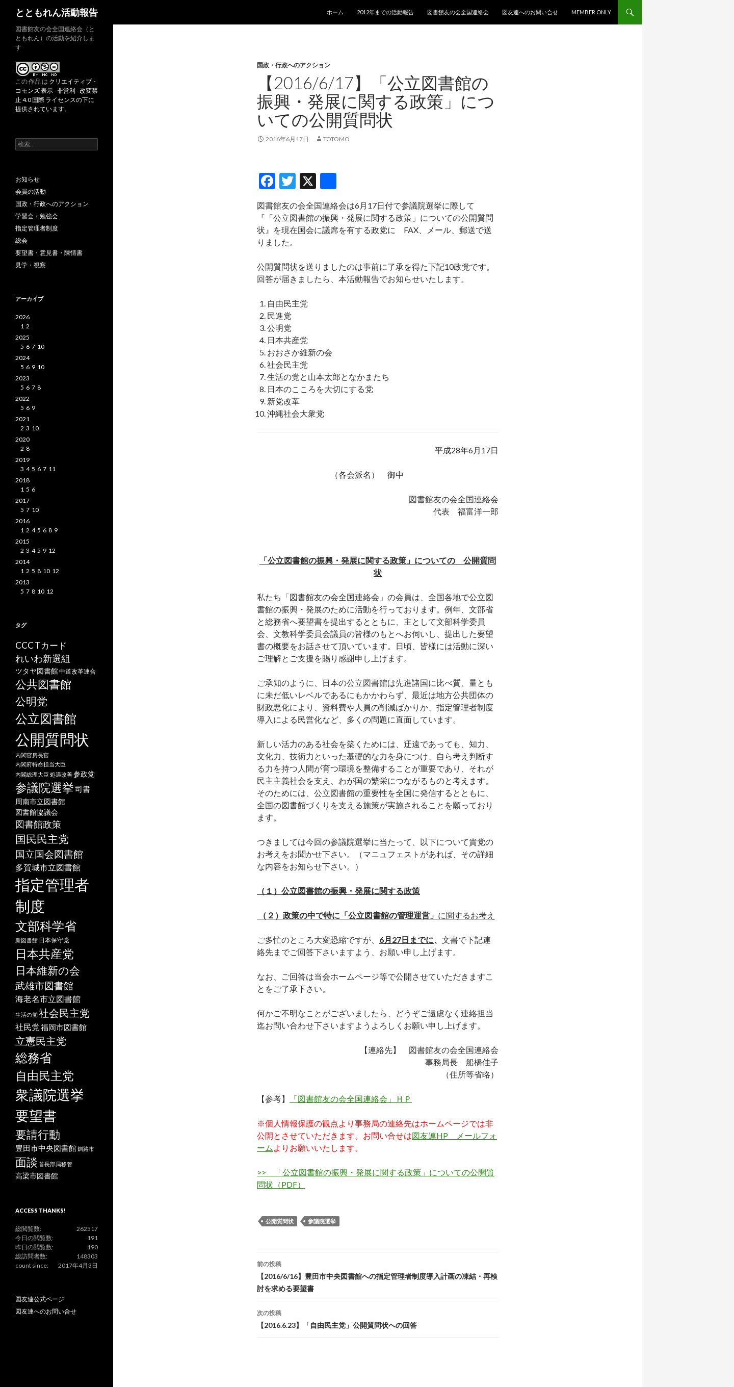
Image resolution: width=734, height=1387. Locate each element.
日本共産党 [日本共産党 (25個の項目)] (44, 953)
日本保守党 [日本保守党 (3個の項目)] (54, 940)
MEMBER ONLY (591, 12)
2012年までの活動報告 (385, 12)
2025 (22, 337)
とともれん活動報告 (56, 12)
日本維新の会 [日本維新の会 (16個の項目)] (47, 970)
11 (52, 469)
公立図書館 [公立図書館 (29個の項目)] (45, 718)
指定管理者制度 (36, 228)
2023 (22, 378)
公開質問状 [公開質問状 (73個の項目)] (52, 739)
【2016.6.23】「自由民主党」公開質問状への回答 (378, 1318)
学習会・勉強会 (36, 216)
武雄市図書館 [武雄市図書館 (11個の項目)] (44, 985)
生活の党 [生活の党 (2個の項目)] (26, 1014)
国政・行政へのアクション (293, 65)
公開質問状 (280, 1221)
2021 (22, 419)
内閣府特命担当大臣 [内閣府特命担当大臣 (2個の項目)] (40, 764)
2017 (22, 500)
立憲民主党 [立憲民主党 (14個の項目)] (40, 1041)
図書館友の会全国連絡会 (458, 12)
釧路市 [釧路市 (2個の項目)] (85, 1148)
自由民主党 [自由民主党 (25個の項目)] (44, 1075)
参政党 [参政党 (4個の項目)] (84, 774)
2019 (22, 460)
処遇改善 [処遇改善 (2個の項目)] (61, 774)
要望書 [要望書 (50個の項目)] (36, 1115)
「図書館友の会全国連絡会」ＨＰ (351, 1098)
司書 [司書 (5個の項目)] (82, 789)
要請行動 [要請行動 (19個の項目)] (37, 1134)
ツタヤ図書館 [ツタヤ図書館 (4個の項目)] (36, 671)
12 (52, 550)
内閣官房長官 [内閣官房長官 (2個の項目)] (32, 755)
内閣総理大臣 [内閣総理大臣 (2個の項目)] (32, 774)
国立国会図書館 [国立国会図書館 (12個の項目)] (49, 854)
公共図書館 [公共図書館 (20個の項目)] (43, 684)
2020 (22, 439)
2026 (22, 317)
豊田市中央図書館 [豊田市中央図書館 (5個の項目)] (45, 1148)
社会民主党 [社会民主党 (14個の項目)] (64, 1013)
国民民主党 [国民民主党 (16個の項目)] (42, 839)
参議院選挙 (322, 1221)
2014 (22, 562)
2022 (22, 398)
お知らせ (27, 179)
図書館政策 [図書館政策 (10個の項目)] (38, 824)
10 (40, 346)
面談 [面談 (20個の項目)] (26, 1162)
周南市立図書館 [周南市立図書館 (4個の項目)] (40, 802)
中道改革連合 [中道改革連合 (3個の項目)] (77, 671)
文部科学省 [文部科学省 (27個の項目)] (45, 926)
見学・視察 (30, 265)
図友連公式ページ (39, 1299)
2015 (22, 541)
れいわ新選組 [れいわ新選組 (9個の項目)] (42, 658)
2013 (22, 582)
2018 (22, 480)
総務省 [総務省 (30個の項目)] (33, 1057)
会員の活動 (30, 191)
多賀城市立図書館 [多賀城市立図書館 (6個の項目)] (48, 867)
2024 (22, 358)
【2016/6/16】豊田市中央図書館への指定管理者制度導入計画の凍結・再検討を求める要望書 (378, 1275)
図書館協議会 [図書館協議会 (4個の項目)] (36, 812)
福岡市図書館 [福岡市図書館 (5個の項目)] (64, 1027)
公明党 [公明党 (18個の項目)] (31, 701)
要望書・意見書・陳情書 (49, 252)
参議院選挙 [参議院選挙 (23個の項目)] (44, 787)
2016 (22, 521)
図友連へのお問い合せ (530, 12)
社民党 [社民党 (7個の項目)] (27, 1027)
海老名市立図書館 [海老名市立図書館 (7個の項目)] (48, 999)
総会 (21, 240)
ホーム (335, 12)
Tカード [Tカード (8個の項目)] (51, 645)
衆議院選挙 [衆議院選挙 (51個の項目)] (49, 1094)
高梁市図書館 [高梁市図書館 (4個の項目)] (36, 1176)
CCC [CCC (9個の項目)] (24, 645)
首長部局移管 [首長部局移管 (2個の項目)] (55, 1164)
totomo (336, 139)
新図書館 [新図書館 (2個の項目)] (26, 940)
